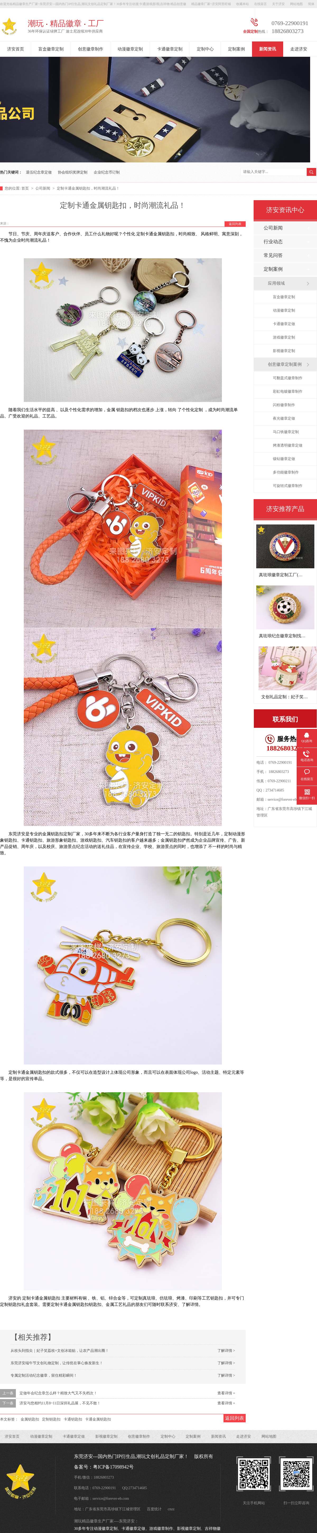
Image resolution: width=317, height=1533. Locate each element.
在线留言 (260, 4)
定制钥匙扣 (51, 1419)
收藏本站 (242, 4)
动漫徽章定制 (130, 49)
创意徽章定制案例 (285, 364)
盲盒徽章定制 (51, 49)
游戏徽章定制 (284, 337)
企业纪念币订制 (107, 172)
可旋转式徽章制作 (287, 486)
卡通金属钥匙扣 (98, 1419)
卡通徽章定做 (284, 324)
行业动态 (273, 241)
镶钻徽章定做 (284, 459)
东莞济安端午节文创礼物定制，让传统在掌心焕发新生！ (57, 1363)
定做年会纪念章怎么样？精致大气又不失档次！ (58, 1393)
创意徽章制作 (90, 49)
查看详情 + (226, 1393)
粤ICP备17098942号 (113, 1467)
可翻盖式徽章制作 (287, 378)
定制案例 (236, 49)
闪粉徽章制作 (284, 405)
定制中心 (205, 49)
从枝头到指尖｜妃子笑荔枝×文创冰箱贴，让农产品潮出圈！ (60, 1351)
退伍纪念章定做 (39, 172)
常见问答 (273, 255)
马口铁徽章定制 (286, 432)
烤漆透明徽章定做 (287, 445)
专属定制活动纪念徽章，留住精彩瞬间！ (44, 1375)
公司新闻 (43, 188)
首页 (25, 188)
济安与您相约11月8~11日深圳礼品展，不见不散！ (60, 1403)
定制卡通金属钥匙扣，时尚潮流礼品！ (88, 188)
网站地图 (296, 4)
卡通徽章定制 (170, 49)
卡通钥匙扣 (73, 1419)
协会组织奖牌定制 (72, 172)
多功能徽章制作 (286, 472)
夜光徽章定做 (284, 418)
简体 (311, 4)
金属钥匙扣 (30, 1419)
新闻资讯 (267, 49)
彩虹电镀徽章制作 (287, 391)
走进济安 (298, 49)
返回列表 (235, 224)
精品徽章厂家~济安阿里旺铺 (211, 4)
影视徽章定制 (284, 351)
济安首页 (15, 49)
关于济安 (278, 4)
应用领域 (276, 283)
